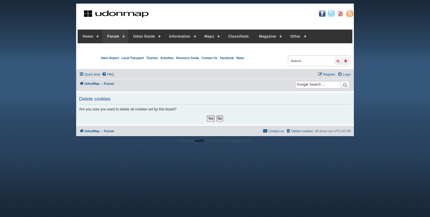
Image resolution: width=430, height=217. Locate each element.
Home (88, 36)
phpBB (199, 140)
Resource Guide (187, 58)
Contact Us (209, 58)
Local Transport (133, 58)
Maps (209, 36)
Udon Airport (110, 58)
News (240, 58)
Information (180, 36)
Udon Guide (144, 36)
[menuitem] (108, 74)
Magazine (267, 36)
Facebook (227, 58)
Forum (113, 36)
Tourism (152, 58)
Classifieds (238, 36)
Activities (166, 58)
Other (295, 36)
